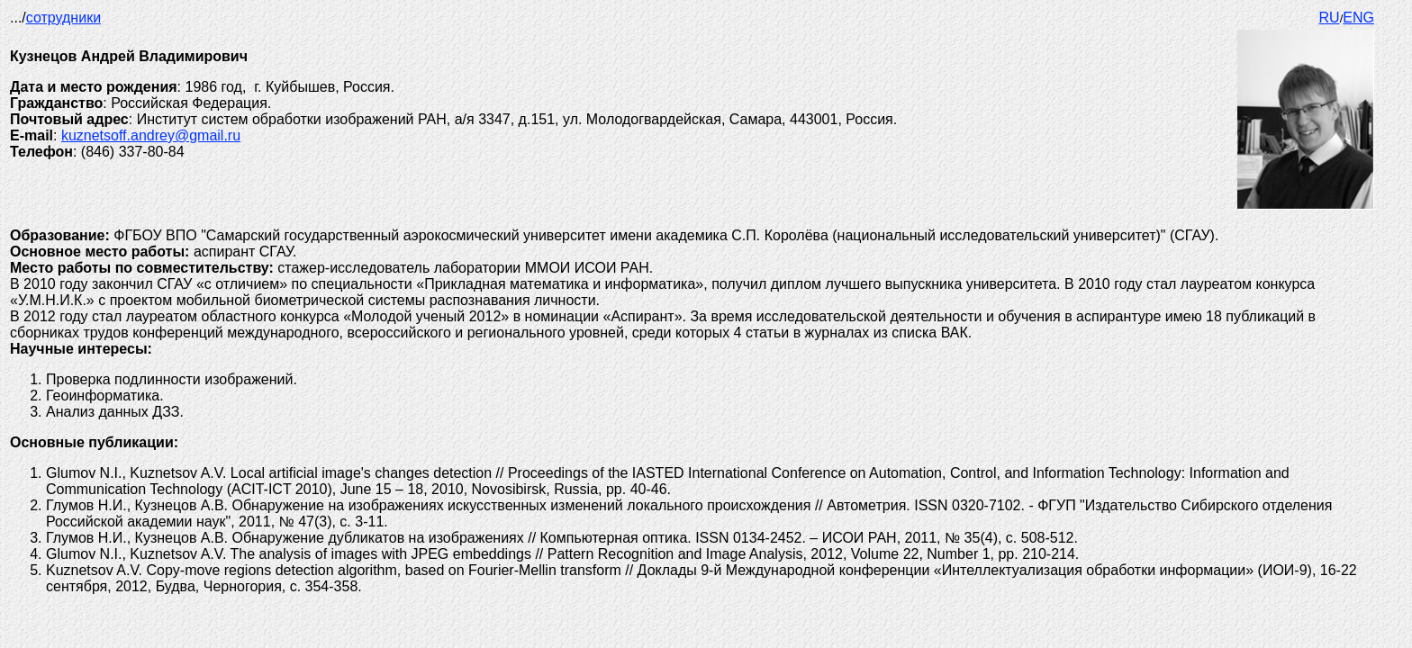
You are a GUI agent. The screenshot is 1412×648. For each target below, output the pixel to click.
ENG (1358, 17)
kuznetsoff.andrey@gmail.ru (150, 135)
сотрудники (63, 17)
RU (1329, 17)
